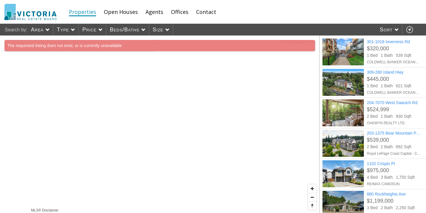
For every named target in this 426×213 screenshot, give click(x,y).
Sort (386, 30)
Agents (154, 11)
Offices (179, 11)
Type (63, 30)
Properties (82, 11)
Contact (206, 11)
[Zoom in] (312, 188)
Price (89, 30)
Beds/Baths (124, 30)
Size (158, 30)
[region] (160, 124)
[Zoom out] (312, 197)
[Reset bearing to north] (312, 205)
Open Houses (121, 11)
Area (37, 30)
